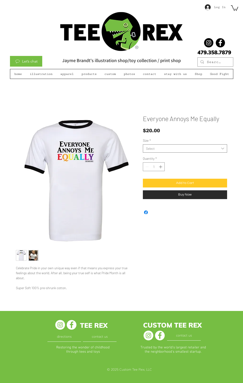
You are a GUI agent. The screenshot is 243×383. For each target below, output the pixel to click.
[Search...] (215, 62)
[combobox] (185, 148)
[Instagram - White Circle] (60, 325)
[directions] (64, 337)
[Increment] (161, 167)
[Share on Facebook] (146, 212)
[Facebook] (220, 42)
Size (147, 140)
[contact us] (100, 337)
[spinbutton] (154, 167)
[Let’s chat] (26, 61)
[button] (234, 8)
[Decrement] (147, 167)
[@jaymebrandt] (208, 42)
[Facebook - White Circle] (71, 325)
